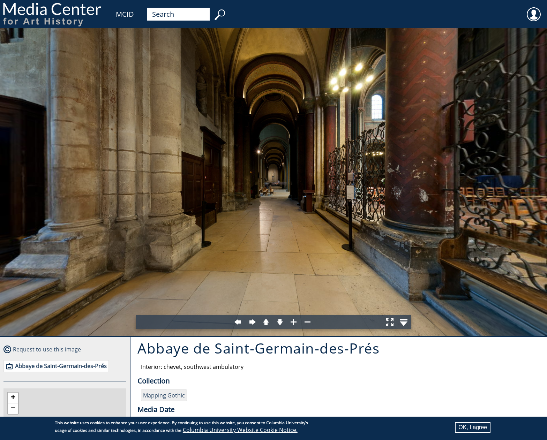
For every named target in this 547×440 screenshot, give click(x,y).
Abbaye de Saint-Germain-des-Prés (61, 366)
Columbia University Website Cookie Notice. (240, 430)
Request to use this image (47, 349)
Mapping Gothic (164, 395)
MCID (125, 14)
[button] (13, 398)
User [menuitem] (533, 10)
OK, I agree (472, 427)
